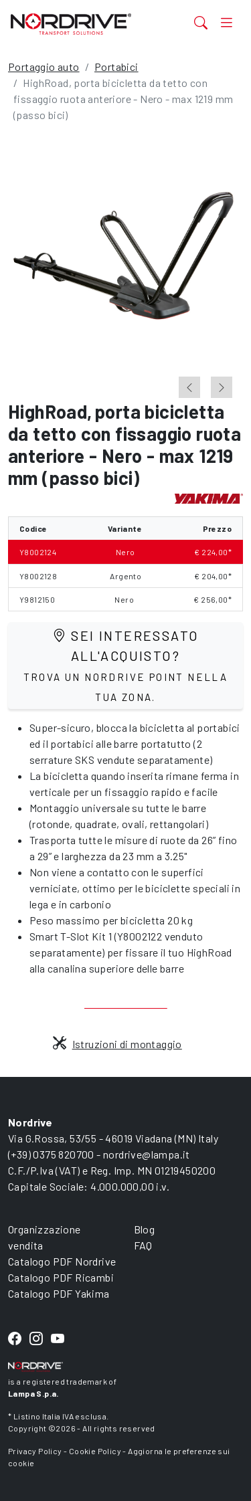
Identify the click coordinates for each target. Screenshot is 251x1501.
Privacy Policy (35, 1451)
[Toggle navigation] (226, 22)
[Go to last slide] (189, 387)
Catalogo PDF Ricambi (61, 1277)
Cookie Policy (95, 1451)
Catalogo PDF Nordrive (62, 1261)
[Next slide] (221, 387)
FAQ (143, 1245)
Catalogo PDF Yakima (59, 1293)
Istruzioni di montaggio (117, 1043)
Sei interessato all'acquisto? (125, 665)
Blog (144, 1229)
